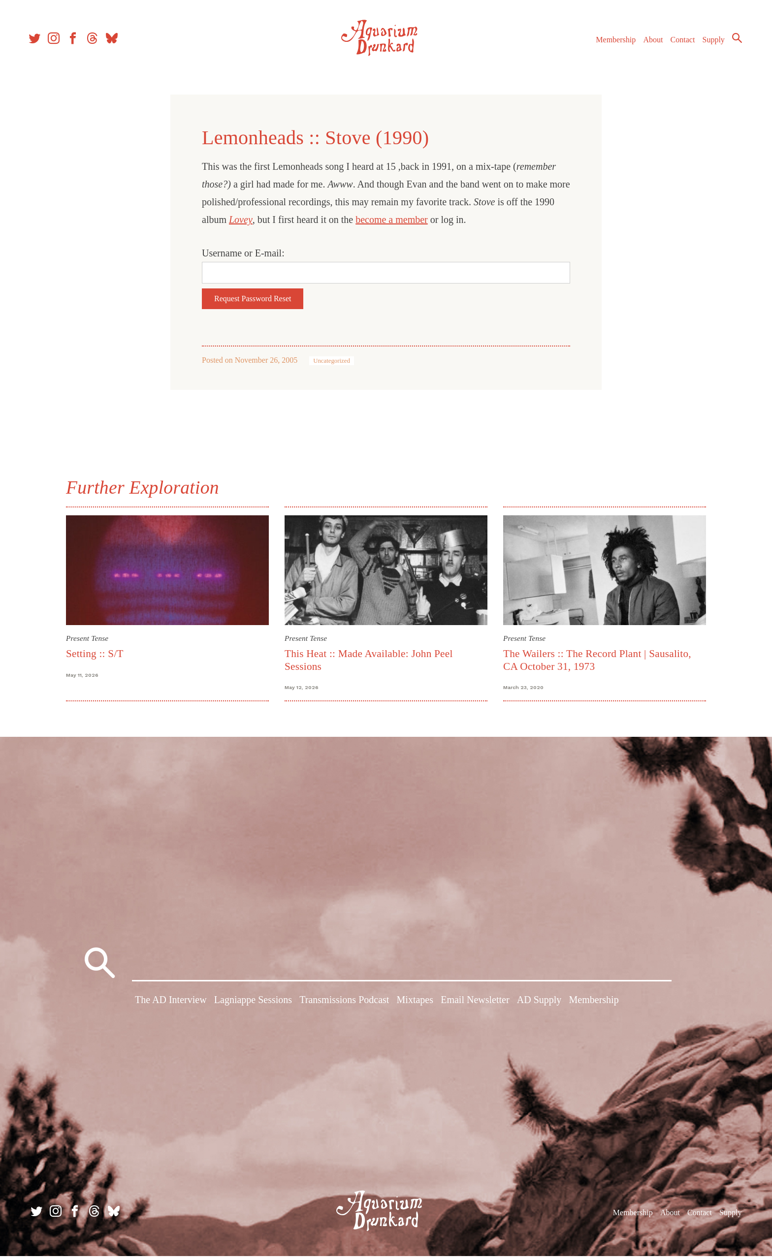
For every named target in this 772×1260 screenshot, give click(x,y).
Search (733, 42)
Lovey (241, 219)
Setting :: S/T (95, 654)
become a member (391, 219)
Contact (678, 43)
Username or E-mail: (243, 253)
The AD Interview (171, 1005)
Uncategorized (331, 360)
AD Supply (539, 1005)
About (648, 43)
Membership (611, 43)
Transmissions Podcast (344, 1005)
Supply (709, 43)
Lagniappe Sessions (253, 1005)
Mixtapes (415, 1005)
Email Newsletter (475, 1005)
